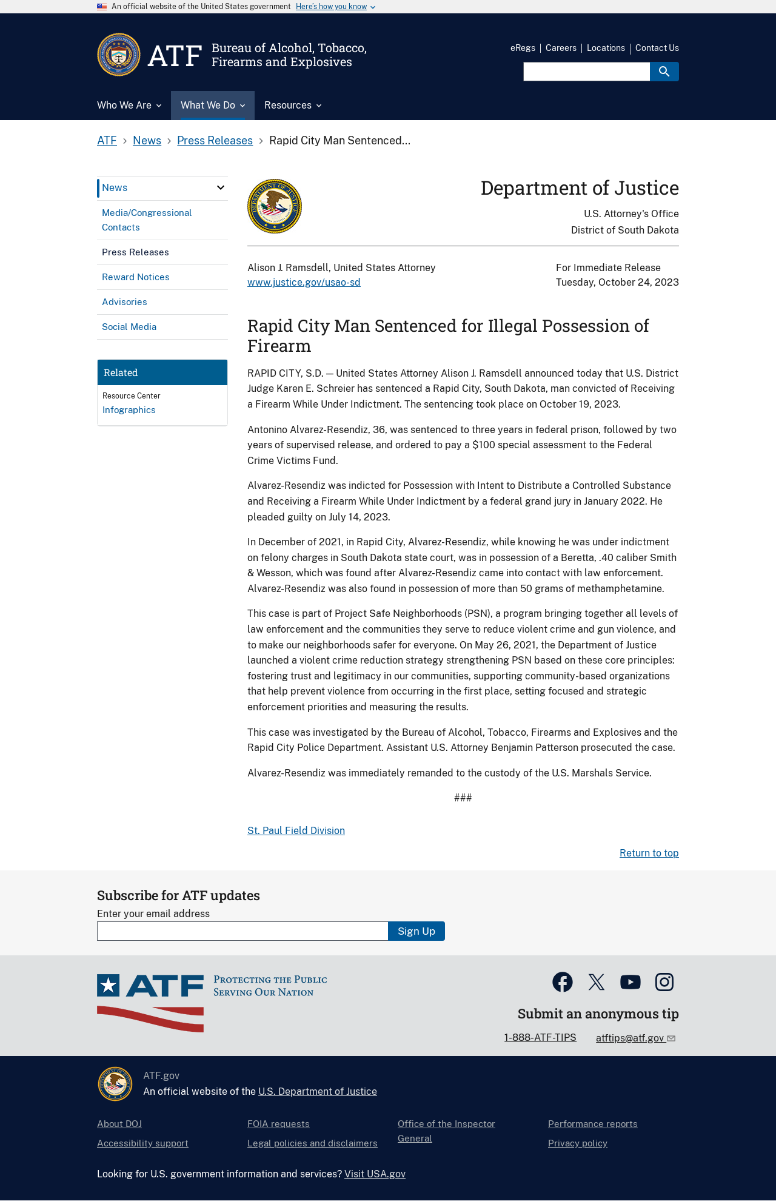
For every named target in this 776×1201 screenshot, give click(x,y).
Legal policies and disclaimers (312, 1143)
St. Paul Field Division (296, 830)
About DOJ (119, 1124)
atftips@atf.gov (631, 1038)
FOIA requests (278, 1124)
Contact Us (657, 48)
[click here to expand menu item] (220, 187)
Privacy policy (577, 1143)
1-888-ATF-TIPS (540, 1037)
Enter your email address (153, 914)
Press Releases (215, 140)
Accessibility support (143, 1143)
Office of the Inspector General (446, 1131)
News (147, 140)
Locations (606, 48)
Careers (561, 48)
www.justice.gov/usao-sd (304, 282)
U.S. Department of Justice (317, 1091)
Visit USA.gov (375, 1174)
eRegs (522, 48)
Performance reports (593, 1124)
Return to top (649, 853)
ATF (107, 140)
